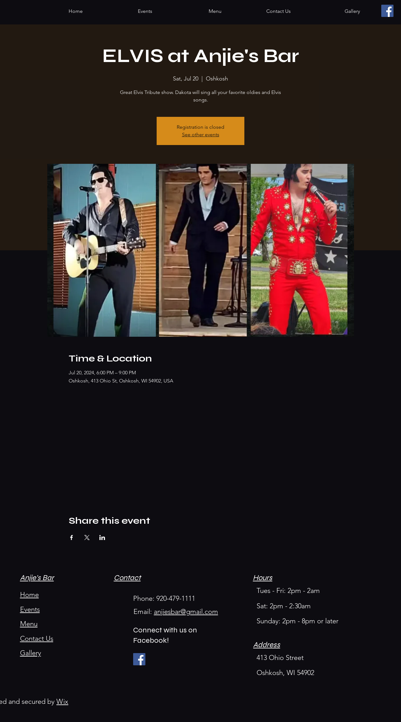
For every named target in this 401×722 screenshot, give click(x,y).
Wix (62, 701)
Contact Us (36, 638)
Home (29, 594)
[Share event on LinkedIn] (102, 537)
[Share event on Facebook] (72, 537)
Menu (29, 624)
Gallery (30, 653)
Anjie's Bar (37, 577)
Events (30, 609)
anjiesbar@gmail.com (186, 611)
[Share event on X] (87, 537)
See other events (200, 135)
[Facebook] (387, 11)
